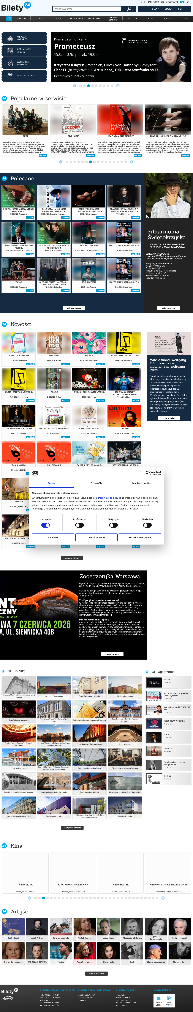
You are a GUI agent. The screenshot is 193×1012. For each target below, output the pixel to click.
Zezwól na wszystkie (140, 537)
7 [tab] (104, 85)
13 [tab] (114, 162)
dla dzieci (132, 19)
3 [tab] (88, 85)
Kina (16, 845)
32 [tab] (157, 898)
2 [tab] (84, 85)
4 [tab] (92, 85)
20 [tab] (110, 898)
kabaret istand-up (113, 18)
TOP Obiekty (15, 671)
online (150, 19)
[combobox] (87, 9)
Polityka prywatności (125, 1003)
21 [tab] (114, 898)
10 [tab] (102, 162)
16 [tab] (125, 162)
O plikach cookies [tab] (141, 483)
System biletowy (85, 998)
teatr (58, 19)
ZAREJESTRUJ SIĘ (156, 2)
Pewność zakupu (123, 998)
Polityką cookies (107, 497)
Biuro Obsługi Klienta (49, 995)
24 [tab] (125, 898)
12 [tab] (110, 162)
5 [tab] (96, 85)
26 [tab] (133, 898)
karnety (168, 19)
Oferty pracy (121, 1005)
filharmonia (76, 19)
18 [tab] (102, 898)
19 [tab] (106, 898)
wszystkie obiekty (72, 828)
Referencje (82, 1000)
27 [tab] (137, 898)
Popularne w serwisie (38, 98)
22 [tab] (118, 898)
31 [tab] (153, 898)
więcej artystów (96, 973)
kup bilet (42, 156)
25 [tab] (129, 898)
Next (118, 85)
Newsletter (45, 1000)
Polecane (22, 178)
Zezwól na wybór (96, 537)
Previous (74, 85)
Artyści (20, 911)
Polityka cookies (123, 1000)
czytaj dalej (169, 418)
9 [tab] (112, 85)
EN (188, 2)
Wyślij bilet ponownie (50, 998)
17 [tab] (98, 898)
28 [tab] (141, 898)
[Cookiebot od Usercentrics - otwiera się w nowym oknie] (148, 473)
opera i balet (94, 19)
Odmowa (53, 537)
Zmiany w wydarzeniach (50, 1003)
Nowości (21, 324)
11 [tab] (106, 162)
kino (40, 19)
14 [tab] (118, 162)
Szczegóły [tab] (96, 483)
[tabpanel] (121, 57)
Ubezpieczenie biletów (49, 1005)
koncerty (21, 19)
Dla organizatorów (86, 995)
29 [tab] (145, 898)
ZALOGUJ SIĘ (172, 2)
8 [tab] (108, 85)
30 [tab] (149, 898)
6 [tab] (100, 85)
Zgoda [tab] (51, 483)
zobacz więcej (74, 308)
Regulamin (120, 995)
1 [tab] (80, 85)
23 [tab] (121, 898)
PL (182, 2)
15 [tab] (121, 162)
